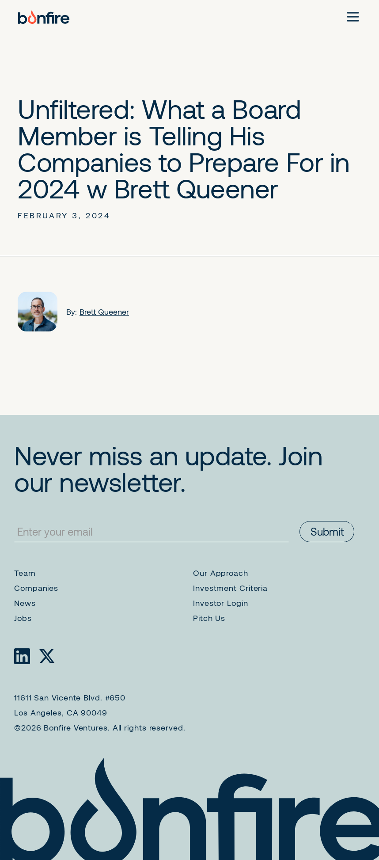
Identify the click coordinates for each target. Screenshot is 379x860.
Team (25, 573)
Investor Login (220, 603)
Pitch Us (209, 618)
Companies (36, 588)
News (25, 603)
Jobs (23, 618)
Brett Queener (104, 311)
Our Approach (220, 573)
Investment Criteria (230, 588)
